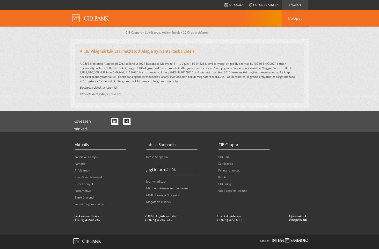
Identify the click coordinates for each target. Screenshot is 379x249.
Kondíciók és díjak (86, 157)
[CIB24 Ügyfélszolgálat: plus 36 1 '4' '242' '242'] (179, 220)
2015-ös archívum (195, 32)
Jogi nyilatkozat (156, 181)
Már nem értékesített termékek (167, 188)
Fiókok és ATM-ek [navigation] (263, 5)
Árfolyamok (82, 170)
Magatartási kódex (158, 202)
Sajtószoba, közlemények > (164, 32)
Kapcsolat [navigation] (235, 5)
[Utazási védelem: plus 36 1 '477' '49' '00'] (251, 220)
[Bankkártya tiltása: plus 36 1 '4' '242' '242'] (107, 220)
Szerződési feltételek (88, 177)
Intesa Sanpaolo (157, 157)
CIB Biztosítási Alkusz (232, 191)
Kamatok (80, 164)
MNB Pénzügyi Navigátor (163, 195)
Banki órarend (84, 197)
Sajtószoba (225, 164)
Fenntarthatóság (229, 170)
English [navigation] (295, 5)
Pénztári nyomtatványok (90, 204)
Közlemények (83, 191)
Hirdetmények (84, 184)
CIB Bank (224, 157)
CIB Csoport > (135, 32)
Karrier (223, 177)
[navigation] (295, 18)
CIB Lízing (224, 184)
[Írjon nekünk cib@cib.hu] (323, 220)
